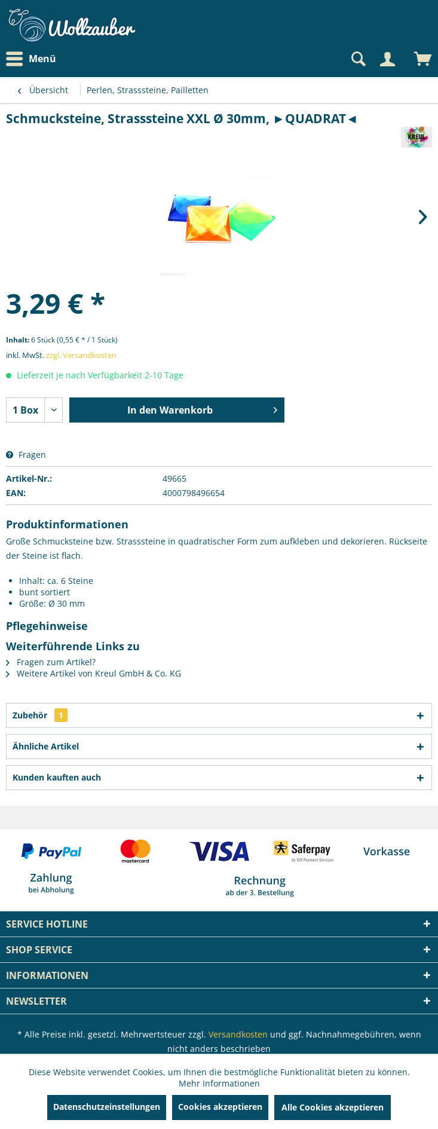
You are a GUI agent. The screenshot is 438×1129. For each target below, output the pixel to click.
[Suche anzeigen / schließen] (357, 59)
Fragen (26, 454)
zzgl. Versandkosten (81, 355)
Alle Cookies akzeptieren (332, 1107)
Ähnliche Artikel (46, 746)
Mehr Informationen (219, 1083)
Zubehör (40, 715)
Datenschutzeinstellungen (106, 1106)
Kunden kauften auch (57, 777)
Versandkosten (238, 1034)
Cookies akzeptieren (220, 1106)
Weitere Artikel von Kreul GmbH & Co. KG (93, 673)
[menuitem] (34, 59)
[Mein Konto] (387, 59)
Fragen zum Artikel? (51, 662)
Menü (31, 59)
